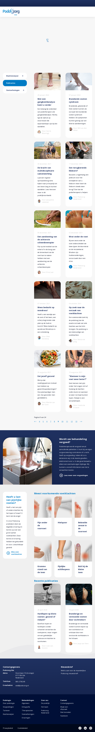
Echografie (26, 707)
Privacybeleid (8, 728)
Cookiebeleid (22, 728)
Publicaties (10, 83)
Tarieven (6, 710)
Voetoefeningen (12, 90)
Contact (63, 700)
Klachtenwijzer (12, 76)
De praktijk (45, 703)
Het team (44, 707)
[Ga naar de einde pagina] (81, 421)
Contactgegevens (67, 703)
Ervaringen (26, 718)
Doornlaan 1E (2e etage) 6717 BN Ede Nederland (25, 675)
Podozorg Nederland (45, 711)
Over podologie (9, 703)
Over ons (44, 700)
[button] (24, 76)
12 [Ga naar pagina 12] (72, 421)
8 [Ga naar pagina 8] (54, 421)
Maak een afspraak (64, 708)
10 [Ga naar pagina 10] (62, 421)
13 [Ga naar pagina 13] (76, 421)
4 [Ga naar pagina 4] (39, 421)
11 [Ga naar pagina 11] (67, 421)
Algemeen (25, 703)
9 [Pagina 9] (58, 421)
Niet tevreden (65, 712)
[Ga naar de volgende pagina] (80, 421)
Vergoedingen (8, 707)
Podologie (7, 700)
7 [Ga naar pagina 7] (50, 421)
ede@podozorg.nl (22, 686)
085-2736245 (20, 682)
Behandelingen (28, 700)
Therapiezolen (27, 710)
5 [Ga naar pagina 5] (43, 421)
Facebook (64, 716)
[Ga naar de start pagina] (34, 421)
